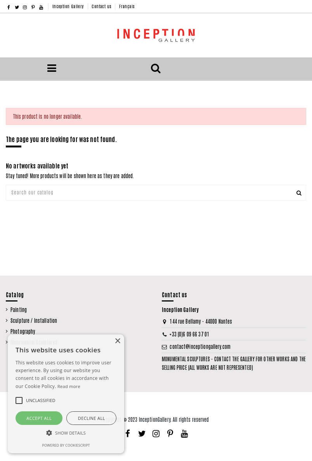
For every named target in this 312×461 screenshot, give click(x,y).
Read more (68, 386)
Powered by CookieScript (66, 445)
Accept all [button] (39, 418)
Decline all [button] (91, 418)
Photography (22, 331)
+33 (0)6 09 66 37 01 (189, 334)
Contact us (102, 6)
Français (126, 6)
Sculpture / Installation (33, 320)
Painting (18, 309)
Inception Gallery (68, 6)
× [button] (117, 341)
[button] (66, 433)
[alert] (66, 393)
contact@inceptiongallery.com (200, 346)
